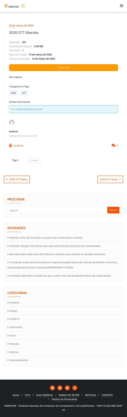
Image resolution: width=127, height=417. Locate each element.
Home (16, 395)
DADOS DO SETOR (69, 395)
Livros (12, 335)
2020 (13, 93)
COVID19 (14, 318)
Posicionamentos (18, 360)
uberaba (34, 160)
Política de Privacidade (64, 399)
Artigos (13, 310)
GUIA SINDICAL (44, 395)
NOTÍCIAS (90, 395)
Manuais (14, 343)
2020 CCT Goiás (109, 179)
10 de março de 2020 (21, 25)
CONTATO (107, 395)
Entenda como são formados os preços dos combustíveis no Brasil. (46, 237)
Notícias (13, 352)
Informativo (15, 327)
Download (63, 67)
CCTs (27, 395)
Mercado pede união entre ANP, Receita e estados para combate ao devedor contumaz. (57, 254)
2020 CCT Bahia (18, 179)
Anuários (14, 302)
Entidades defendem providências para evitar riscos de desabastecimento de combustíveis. (60, 275)
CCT (24, 93)
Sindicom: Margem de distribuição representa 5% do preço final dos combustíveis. (55, 245)
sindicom (16, 145)
